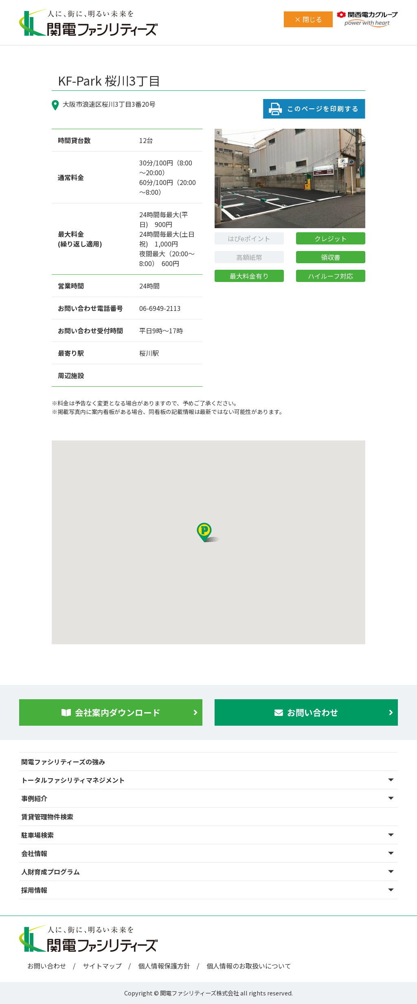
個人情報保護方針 (164, 966)
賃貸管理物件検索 (47, 816)
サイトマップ (102, 966)
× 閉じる (308, 19)
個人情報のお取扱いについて (248, 966)
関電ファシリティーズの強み (63, 761)
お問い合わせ (46, 966)
